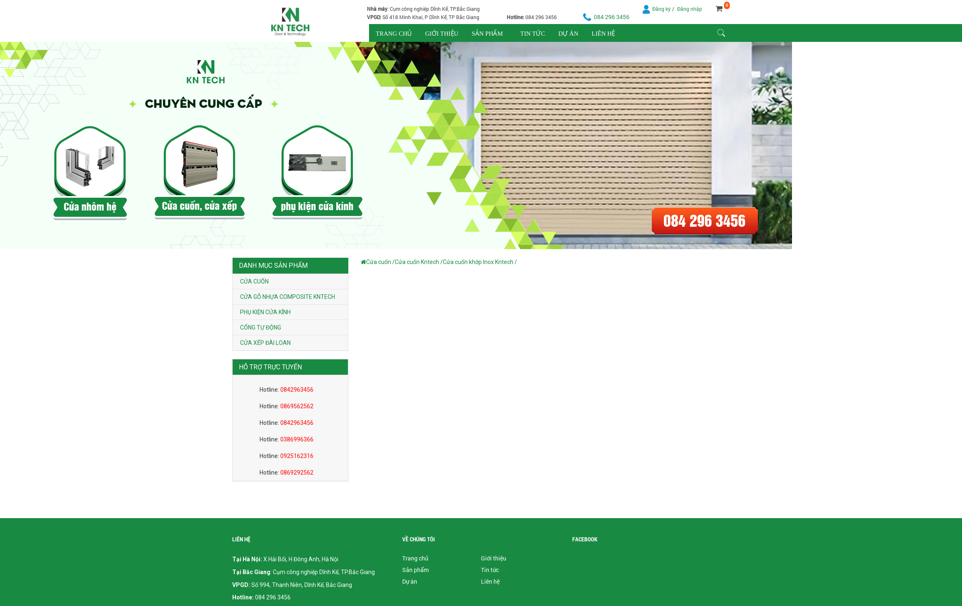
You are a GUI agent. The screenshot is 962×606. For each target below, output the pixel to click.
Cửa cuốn (254, 281)
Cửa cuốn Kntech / (419, 262)
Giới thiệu (441, 33)
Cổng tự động (260, 327)
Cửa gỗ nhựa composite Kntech (287, 296)
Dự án (568, 33)
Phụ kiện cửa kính (265, 312)
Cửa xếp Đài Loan (265, 342)
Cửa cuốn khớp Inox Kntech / (480, 262)
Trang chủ (394, 33)
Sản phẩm (487, 33)
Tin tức (532, 33)
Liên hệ (603, 33)
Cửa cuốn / (380, 262)
